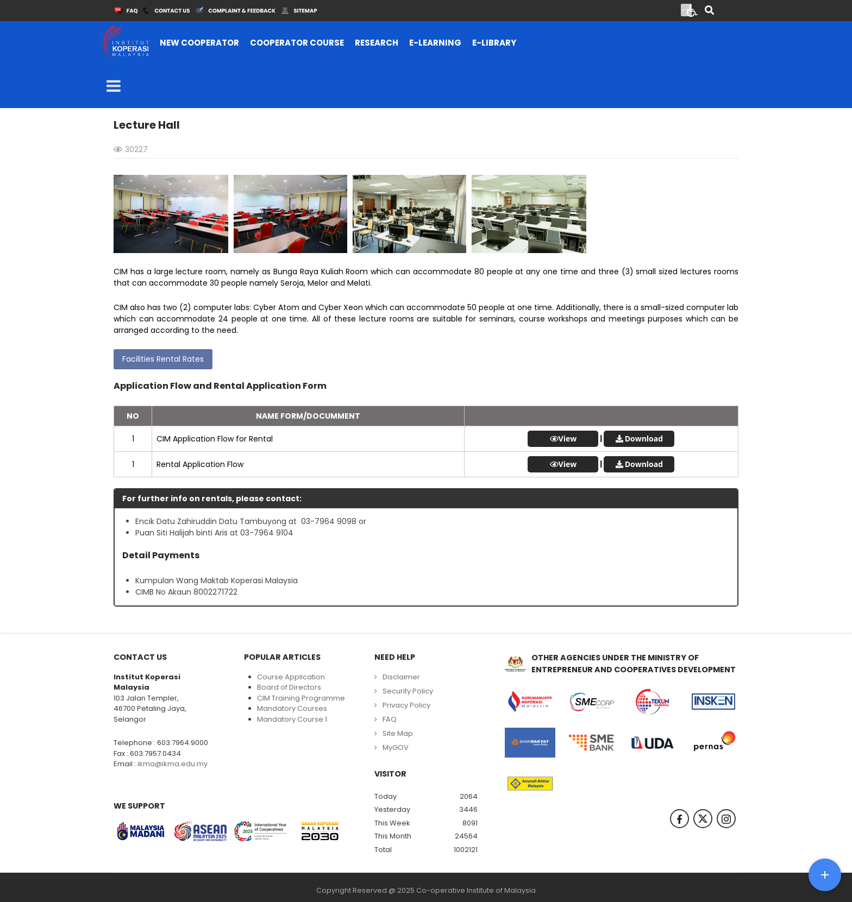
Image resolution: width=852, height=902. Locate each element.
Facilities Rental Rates (163, 359)
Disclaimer (401, 677)
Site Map (398, 733)
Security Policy (408, 691)
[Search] (709, 11)
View (568, 439)
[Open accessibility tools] (692, 9)
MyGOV (396, 747)
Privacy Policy (406, 705)
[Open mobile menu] (113, 86)
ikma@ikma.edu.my (172, 764)
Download (644, 438)
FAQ (390, 719)
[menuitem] (199, 42)
